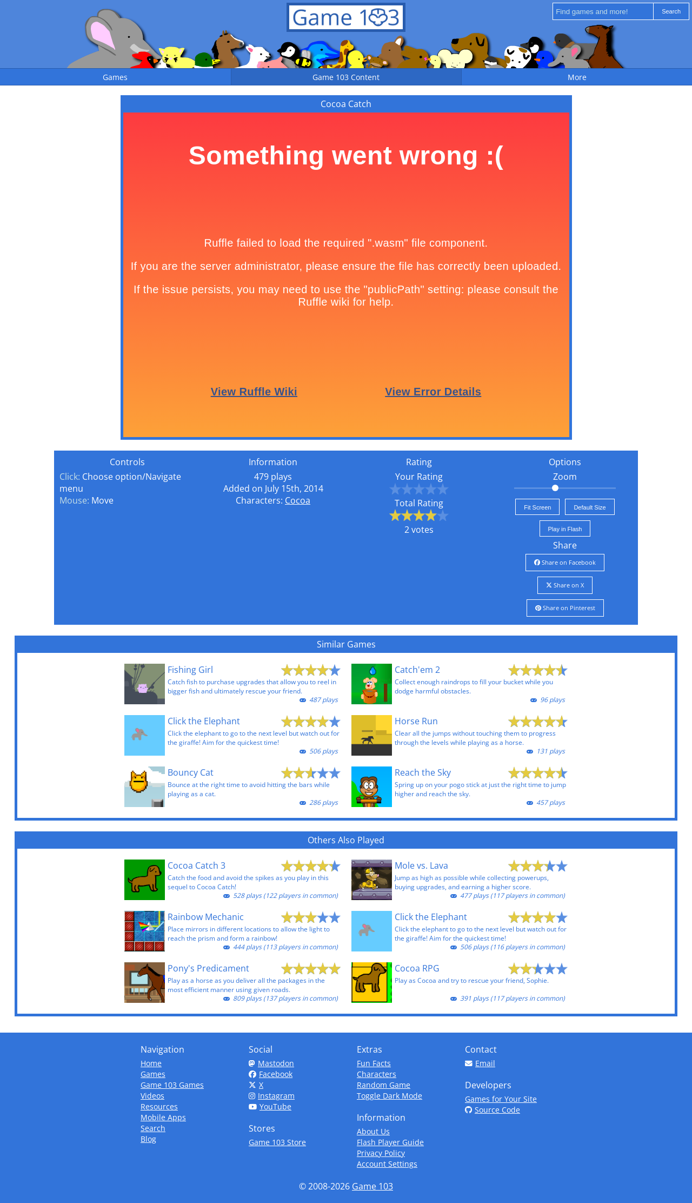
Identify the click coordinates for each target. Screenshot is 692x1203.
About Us (373, 1131)
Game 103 (372, 1186)
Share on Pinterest (565, 608)
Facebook (270, 1074)
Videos (152, 1095)
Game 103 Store (277, 1142)
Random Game (383, 1085)
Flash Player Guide (390, 1142)
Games (153, 1074)
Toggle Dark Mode (389, 1095)
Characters (376, 1074)
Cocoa (297, 500)
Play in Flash (565, 529)
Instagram (272, 1095)
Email (480, 1063)
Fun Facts (374, 1063)
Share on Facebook (565, 562)
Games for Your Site (501, 1099)
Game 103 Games (172, 1085)
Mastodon (271, 1063)
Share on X (565, 585)
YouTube (270, 1106)
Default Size (590, 507)
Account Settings (387, 1164)
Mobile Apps (163, 1117)
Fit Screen (537, 507)
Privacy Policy (381, 1153)
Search (153, 1128)
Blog (148, 1139)
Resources (159, 1106)
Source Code (492, 1110)
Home (151, 1063)
